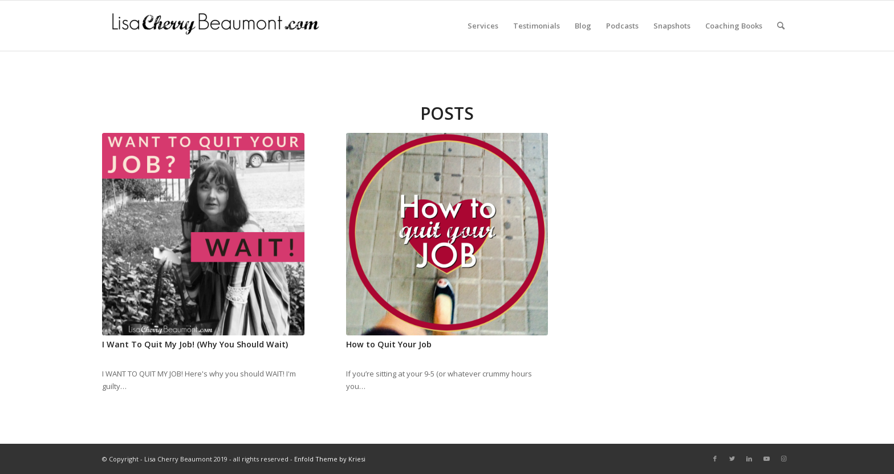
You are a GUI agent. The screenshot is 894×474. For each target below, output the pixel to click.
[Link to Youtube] (766, 458)
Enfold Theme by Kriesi (329, 459)
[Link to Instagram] (783, 458)
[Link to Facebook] (715, 458)
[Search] (781, 26)
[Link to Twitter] (732, 458)
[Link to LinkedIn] (749, 458)
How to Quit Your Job (389, 344)
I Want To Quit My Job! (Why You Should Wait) (195, 344)
